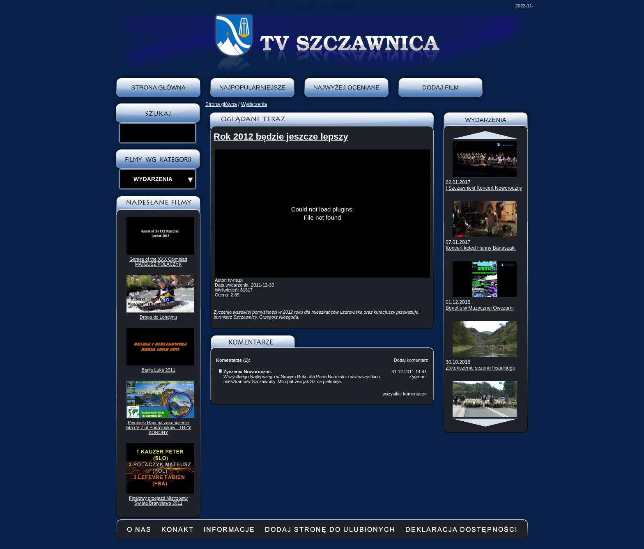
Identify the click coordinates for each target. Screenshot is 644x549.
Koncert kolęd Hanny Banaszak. (481, 248)
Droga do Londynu (158, 317)
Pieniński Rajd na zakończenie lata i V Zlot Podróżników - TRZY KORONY (158, 427)
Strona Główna (158, 87)
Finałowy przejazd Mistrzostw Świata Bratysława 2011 (158, 500)
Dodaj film (440, 87)
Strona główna (221, 104)
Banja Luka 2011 (158, 370)
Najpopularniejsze (252, 87)
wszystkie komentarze (404, 393)
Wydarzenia (254, 104)
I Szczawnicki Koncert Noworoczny (484, 188)
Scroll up (486, 135)
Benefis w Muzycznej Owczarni (479, 308)
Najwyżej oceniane (346, 87)
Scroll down (486, 422)
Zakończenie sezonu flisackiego (480, 368)
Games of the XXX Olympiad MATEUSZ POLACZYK (158, 261)
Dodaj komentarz (411, 360)
